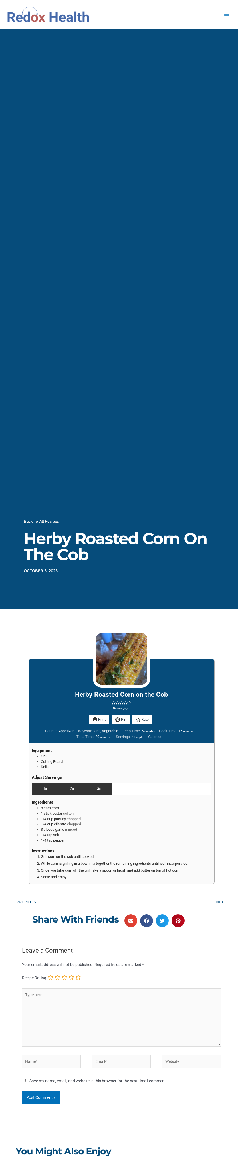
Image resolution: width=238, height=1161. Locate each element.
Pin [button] (120, 719)
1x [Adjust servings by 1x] (45, 789)
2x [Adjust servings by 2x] (72, 789)
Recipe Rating (34, 978)
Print (99, 719)
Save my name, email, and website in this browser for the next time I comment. (98, 1081)
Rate (142, 719)
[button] (114, 702)
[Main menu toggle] (227, 14)
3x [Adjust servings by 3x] (99, 789)
